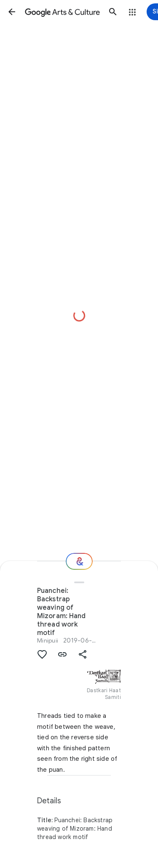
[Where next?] (79, 561)
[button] (12, 12)
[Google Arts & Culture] (62, 12)
